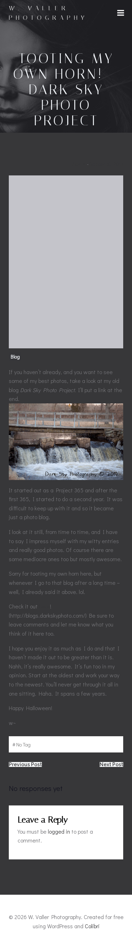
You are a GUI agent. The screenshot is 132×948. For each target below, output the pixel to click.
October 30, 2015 (106, 164)
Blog (15, 356)
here (44, 606)
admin (79, 164)
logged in (59, 831)
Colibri (92, 926)
